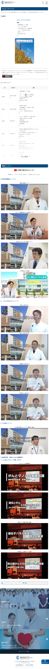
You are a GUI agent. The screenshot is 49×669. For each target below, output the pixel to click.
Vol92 (3, 120)
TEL (43, 3)
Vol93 (3, 109)
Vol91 (3, 133)
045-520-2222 (24, 662)
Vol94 (3, 96)
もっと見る (24, 156)
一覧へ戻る (24, 582)
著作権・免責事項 (29, 664)
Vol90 (3, 145)
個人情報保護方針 (19, 664)
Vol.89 (3, 155)
